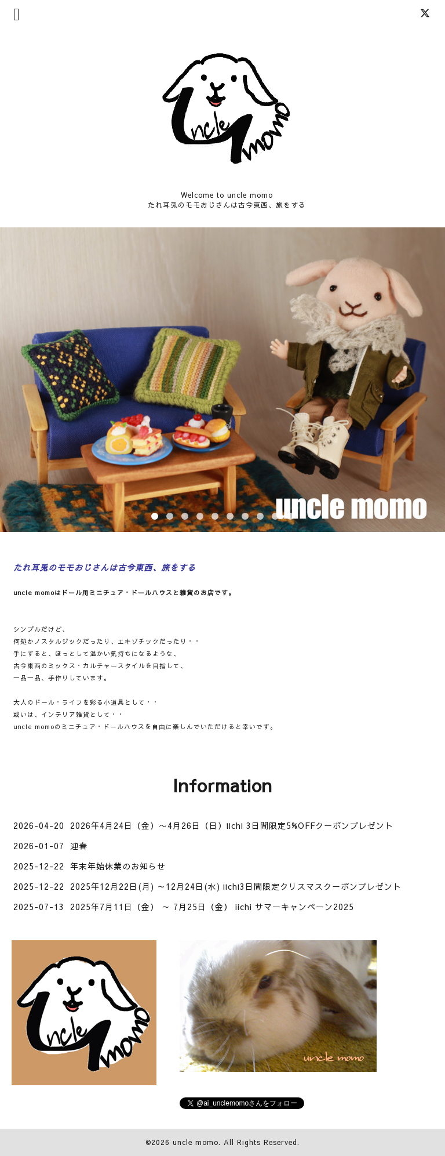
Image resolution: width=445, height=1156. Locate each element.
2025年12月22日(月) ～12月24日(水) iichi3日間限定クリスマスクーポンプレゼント (236, 886)
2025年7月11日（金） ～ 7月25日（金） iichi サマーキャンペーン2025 (212, 906)
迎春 (78, 845)
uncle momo (195, 1142)
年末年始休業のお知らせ (118, 866)
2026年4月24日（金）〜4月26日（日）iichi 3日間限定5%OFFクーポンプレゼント (231, 825)
